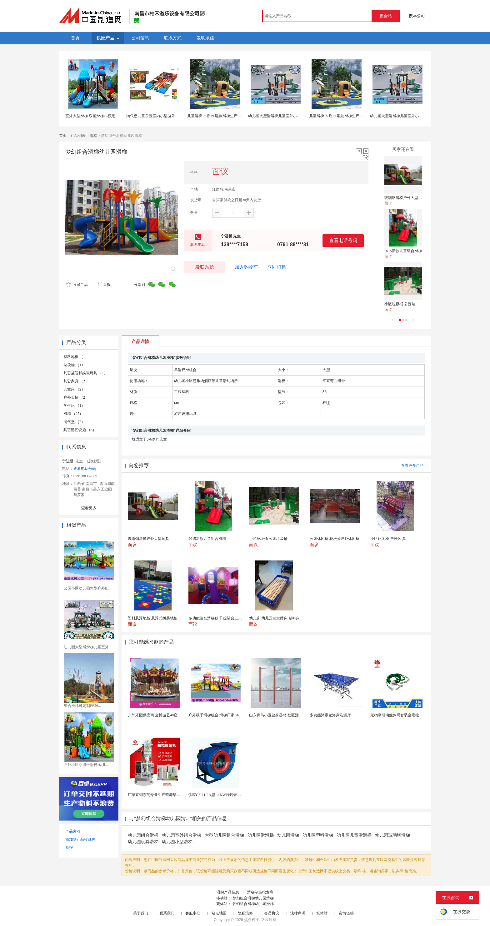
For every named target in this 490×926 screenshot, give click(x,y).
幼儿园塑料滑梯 (317, 835)
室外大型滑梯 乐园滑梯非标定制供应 (95, 116)
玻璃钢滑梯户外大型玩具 (405, 198)
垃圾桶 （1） (74, 365)
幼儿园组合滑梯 (143, 835)
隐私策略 (245, 913)
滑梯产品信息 (228, 892)
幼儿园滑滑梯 (261, 835)
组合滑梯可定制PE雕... (82, 706)
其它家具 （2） (76, 381)
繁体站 (322, 913)
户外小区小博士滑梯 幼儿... (86, 765)
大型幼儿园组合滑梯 (224, 835)
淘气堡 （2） (74, 422)
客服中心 (192, 913)
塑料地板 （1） (76, 357)
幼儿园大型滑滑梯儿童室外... (88, 647)
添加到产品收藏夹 (80, 839)
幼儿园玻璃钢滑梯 (392, 835)
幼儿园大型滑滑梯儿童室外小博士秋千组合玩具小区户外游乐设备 (302, 116)
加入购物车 (246, 267)
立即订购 (277, 267)
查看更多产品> (413, 465)
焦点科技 (251, 920)
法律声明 (297, 913)
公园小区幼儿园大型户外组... (88, 588)
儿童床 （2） (74, 389)
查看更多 (88, 508)
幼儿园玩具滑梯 (143, 841)
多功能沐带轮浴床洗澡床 (330, 715)
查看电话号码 (343, 240)
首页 (63, 135)
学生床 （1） (74, 405)
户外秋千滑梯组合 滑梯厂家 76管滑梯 (219, 715)
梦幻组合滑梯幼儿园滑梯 (253, 898)
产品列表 (78, 135)
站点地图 (219, 913)
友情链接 (346, 913)
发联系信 (204, 267)
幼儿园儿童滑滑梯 (354, 835)
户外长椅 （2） (76, 397)
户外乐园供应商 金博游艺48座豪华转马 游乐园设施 (170, 715)
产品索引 (72, 831)
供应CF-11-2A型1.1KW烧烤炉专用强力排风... (225, 795)
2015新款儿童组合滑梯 (403, 251)
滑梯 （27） (73, 413)
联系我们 (166, 913)
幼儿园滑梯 (288, 835)
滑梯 (93, 135)
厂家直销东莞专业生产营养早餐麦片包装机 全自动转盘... (175, 795)
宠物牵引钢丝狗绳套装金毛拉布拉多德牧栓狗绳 (409, 715)
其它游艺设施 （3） (79, 430)
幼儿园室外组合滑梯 (181, 835)
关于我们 (140, 913)
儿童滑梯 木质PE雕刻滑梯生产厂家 (216, 116)
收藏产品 (77, 284)
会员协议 (271, 913)
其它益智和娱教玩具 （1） (85, 373)
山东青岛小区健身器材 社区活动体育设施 (283, 715)
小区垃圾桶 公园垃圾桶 (403, 304)
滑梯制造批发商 (260, 892)
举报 (104, 284)
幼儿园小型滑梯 (177, 841)
